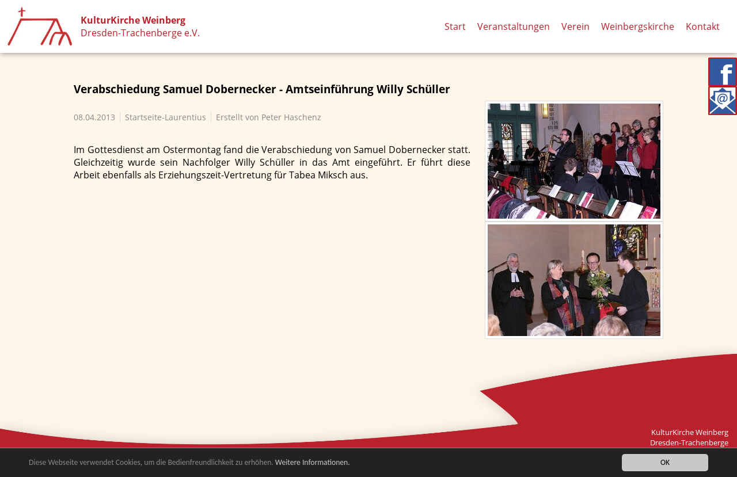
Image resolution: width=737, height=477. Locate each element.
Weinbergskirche (637, 26)
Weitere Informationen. (312, 463)
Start (455, 26)
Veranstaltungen (513, 26)
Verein (575, 26)
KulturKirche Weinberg (133, 20)
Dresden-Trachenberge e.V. (140, 32)
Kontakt (703, 26)
